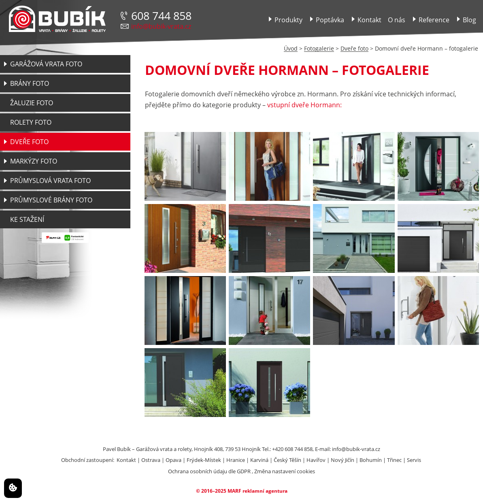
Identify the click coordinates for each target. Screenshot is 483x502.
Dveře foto (354, 48)
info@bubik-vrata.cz (161, 26)
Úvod (291, 48)
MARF (234, 490)
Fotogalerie (319, 48)
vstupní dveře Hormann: (304, 104)
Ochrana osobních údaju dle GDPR (209, 471)
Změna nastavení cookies (284, 471)
